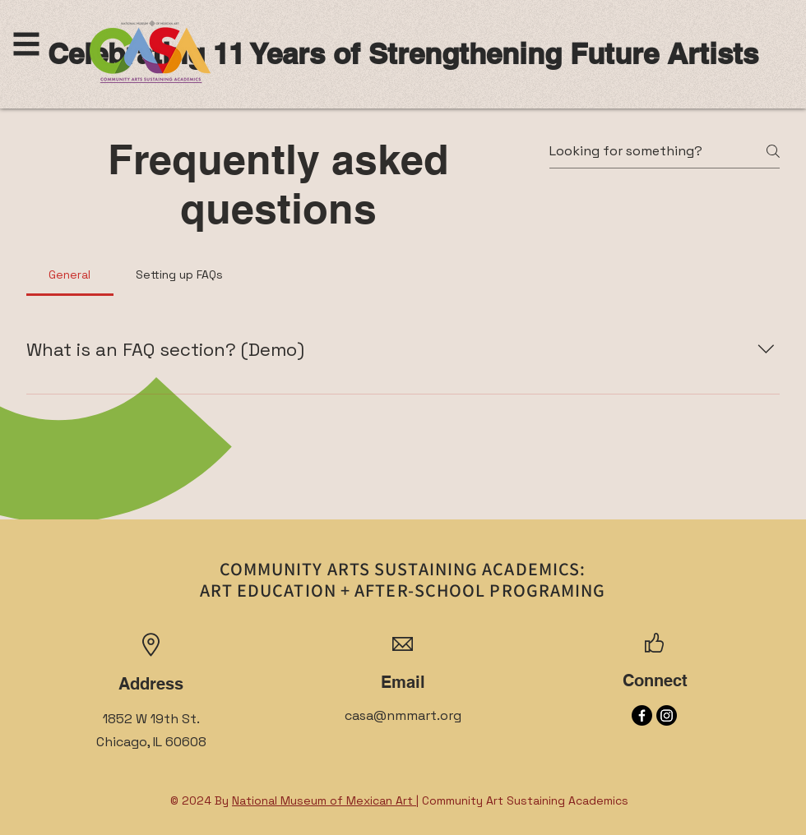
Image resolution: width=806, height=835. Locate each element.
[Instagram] (666, 715)
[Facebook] (642, 715)
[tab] (69, 274)
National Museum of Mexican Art (324, 800)
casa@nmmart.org (403, 715)
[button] (26, 44)
